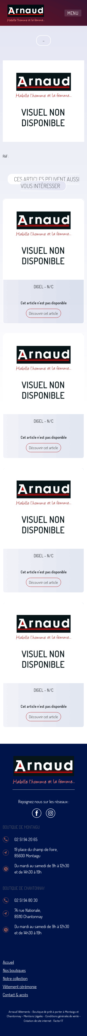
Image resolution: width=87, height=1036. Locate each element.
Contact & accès (15, 994)
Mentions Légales (33, 1016)
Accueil (8, 962)
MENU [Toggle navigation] (72, 13)
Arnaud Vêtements (19, 1011)
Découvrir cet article (43, 313)
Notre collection (15, 978)
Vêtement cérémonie (20, 986)
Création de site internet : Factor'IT (43, 1021)
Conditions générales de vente (62, 1016)
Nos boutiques (14, 970)
